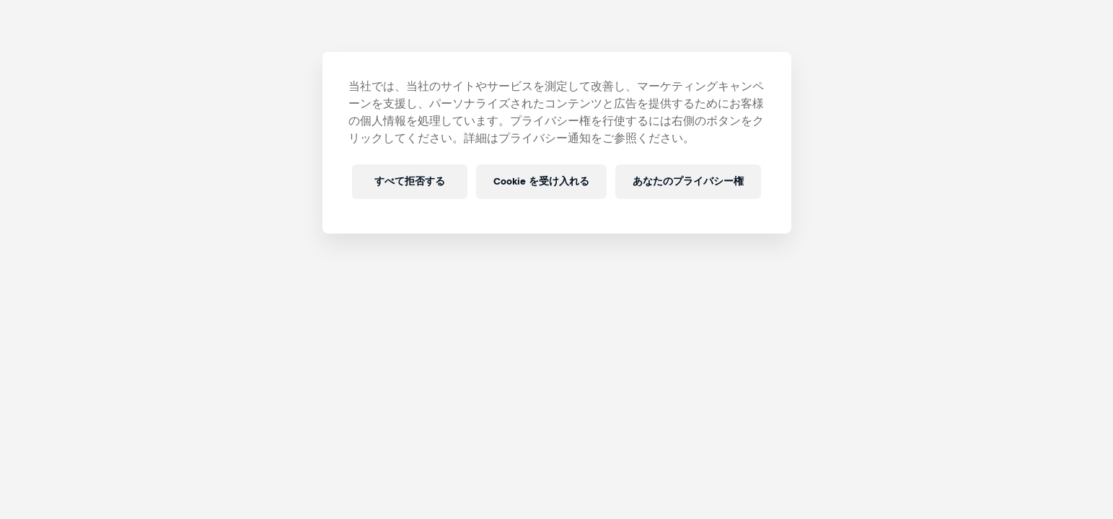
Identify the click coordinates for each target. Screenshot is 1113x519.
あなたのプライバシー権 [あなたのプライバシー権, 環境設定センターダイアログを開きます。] (688, 181)
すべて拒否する (409, 181)
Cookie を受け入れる (541, 181)
